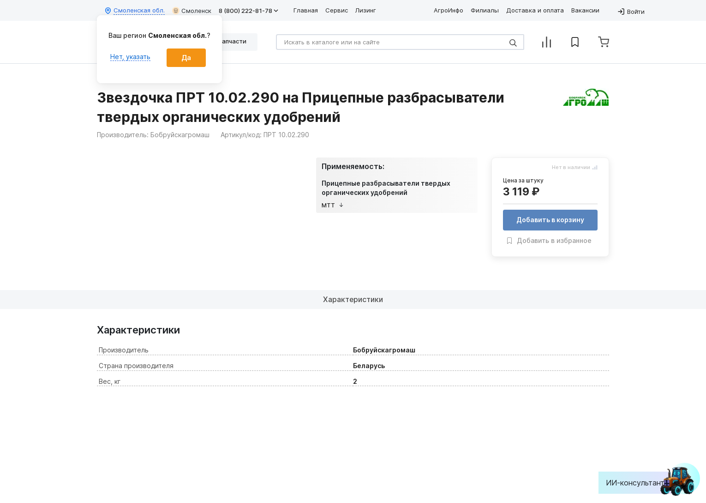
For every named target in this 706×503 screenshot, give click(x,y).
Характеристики (353, 299)
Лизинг (365, 10)
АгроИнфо (448, 10)
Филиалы (485, 10)
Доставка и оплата (535, 10)
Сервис (336, 10)
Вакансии (585, 10)
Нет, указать (130, 57)
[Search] (400, 42)
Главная (305, 10)
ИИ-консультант (642, 483)
